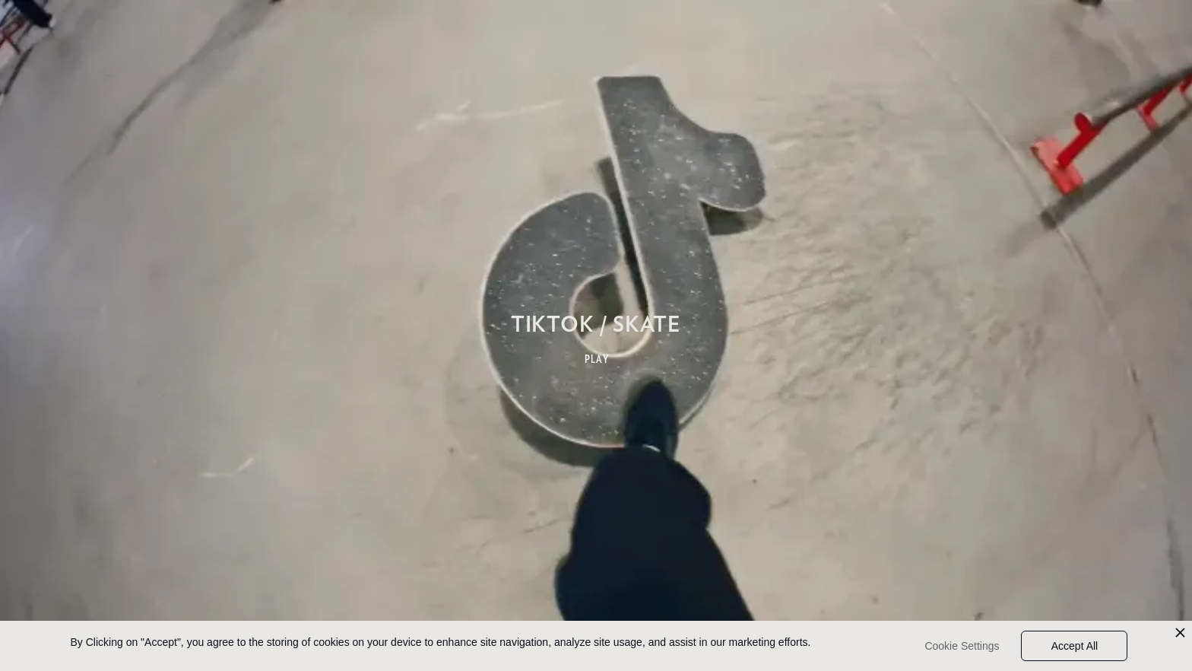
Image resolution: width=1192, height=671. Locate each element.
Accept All (1074, 646)
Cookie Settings (961, 646)
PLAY (597, 359)
